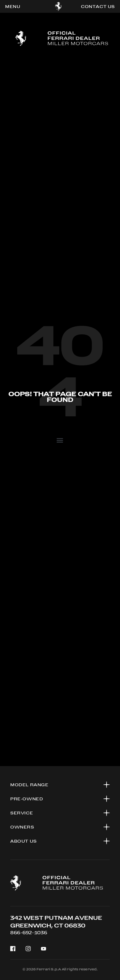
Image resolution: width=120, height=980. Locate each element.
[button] (60, 440)
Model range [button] (29, 784)
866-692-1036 (28, 932)
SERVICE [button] (21, 813)
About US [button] (23, 841)
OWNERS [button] (22, 827)
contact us (98, 6)
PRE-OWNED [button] (26, 798)
